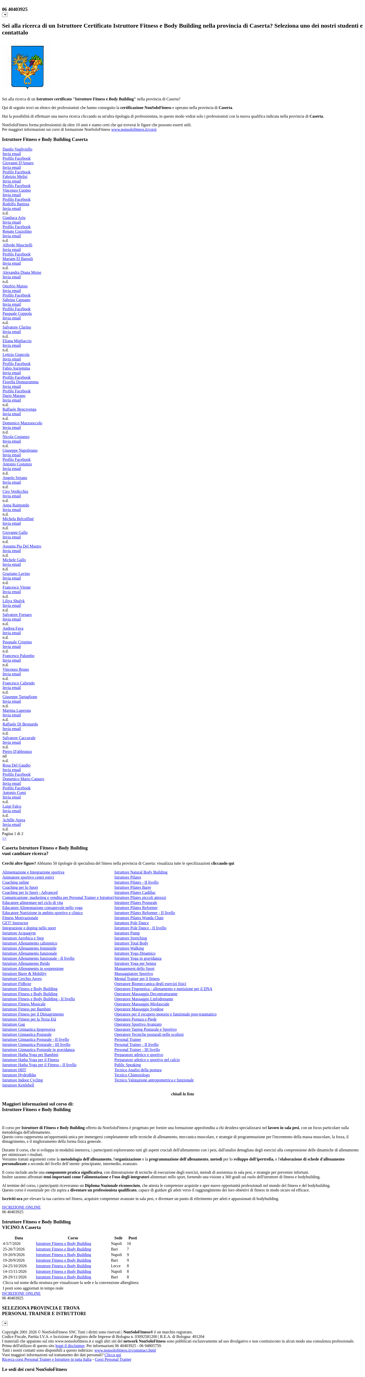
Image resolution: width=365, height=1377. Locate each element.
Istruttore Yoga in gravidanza (137, 958)
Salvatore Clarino (17, 327)
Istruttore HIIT (14, 1070)
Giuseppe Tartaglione (20, 697)
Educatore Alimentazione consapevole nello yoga (42, 907)
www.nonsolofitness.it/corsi (134, 129)
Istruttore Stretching (130, 938)
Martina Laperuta (17, 710)
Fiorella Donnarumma (21, 382)
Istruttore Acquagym (19, 933)
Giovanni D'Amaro (18, 163)
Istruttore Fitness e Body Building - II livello (38, 999)
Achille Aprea (14, 820)
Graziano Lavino (16, 573)
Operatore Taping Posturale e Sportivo (145, 1029)
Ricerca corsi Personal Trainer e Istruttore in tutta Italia (47, 1359)
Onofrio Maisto (15, 286)
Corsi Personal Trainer (113, 1359)
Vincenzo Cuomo (17, 190)
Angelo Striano (15, 478)
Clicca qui (112, 1355)
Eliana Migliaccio (17, 341)
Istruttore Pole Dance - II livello (140, 928)
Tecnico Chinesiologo (132, 1075)
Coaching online (15, 882)
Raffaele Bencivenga (19, 409)
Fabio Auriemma (16, 368)
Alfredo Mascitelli (17, 245)
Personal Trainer (127, 1039)
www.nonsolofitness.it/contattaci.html (125, 1350)
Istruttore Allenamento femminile (29, 948)
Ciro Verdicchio (15, 491)
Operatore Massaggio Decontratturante (145, 994)
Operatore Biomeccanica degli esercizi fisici (150, 984)
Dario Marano (14, 395)
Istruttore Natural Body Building (140, 872)
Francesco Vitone (17, 587)
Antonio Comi (14, 792)
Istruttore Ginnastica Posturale (27, 1034)
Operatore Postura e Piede (135, 1019)
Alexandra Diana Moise (22, 272)
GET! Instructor (15, 923)
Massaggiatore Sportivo (133, 973)
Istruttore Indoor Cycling (22, 1080)
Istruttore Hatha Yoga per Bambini (30, 1055)
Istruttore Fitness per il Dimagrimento (33, 1014)
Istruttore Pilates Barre (132, 887)
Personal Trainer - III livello (137, 1049)
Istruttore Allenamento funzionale (29, 953)
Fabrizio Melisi (15, 176)
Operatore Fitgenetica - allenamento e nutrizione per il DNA (163, 989)
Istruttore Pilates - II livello (136, 882)
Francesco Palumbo (18, 656)
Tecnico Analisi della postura (137, 1070)
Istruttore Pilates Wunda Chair (138, 918)
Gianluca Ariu (14, 217)
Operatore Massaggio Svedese (138, 1009)
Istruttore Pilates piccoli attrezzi (140, 897)
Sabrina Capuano (16, 300)
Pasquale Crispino (17, 642)
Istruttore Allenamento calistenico (29, 943)
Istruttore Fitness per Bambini (26, 1009)
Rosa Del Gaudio (16, 765)
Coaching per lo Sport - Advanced (30, 892)
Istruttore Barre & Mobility (24, 973)
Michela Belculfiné (18, 519)
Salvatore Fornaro (17, 614)
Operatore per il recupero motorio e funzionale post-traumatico (165, 1014)
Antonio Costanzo (17, 464)
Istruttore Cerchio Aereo (22, 978)
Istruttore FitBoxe (16, 984)
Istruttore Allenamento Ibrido (26, 963)
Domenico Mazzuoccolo (22, 423)
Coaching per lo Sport (20, 887)
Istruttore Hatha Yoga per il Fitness (30, 1060)
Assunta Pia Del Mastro (22, 546)
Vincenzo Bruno (16, 669)
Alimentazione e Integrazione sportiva (33, 872)
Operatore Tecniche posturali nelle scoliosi (149, 1034)
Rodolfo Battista (16, 204)
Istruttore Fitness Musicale (24, 1004)
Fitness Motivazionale (20, 918)
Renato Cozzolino (17, 231)
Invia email (12, 154)
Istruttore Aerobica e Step (23, 938)
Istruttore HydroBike (19, 1075)
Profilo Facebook (17, 158)
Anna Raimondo (16, 505)
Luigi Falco (12, 806)
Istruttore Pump (127, 933)
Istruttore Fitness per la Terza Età (29, 1019)
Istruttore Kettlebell (18, 1085)
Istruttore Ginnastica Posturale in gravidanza (38, 1049)
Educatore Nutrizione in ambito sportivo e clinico (42, 913)
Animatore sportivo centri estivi (28, 877)
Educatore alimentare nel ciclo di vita (32, 902)
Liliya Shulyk (14, 601)
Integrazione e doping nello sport (29, 928)
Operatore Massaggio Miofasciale (141, 1004)
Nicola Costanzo (16, 436)
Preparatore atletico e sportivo (138, 1055)
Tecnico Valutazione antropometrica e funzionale (154, 1080)
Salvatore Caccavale (19, 738)
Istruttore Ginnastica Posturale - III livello (36, 1044)
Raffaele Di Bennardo (20, 724)
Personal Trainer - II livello (136, 1044)
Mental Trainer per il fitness (137, 978)
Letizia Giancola (16, 354)
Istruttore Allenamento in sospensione (33, 968)
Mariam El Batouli (18, 259)
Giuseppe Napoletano (20, 450)
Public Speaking (127, 1065)
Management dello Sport (134, 968)
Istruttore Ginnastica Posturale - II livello (35, 1039)
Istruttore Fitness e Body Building (30, 989)
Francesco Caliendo (19, 683)
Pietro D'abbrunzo (17, 751)
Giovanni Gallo (15, 532)
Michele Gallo (14, 560)
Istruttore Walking (129, 948)
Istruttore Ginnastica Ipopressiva (28, 1029)
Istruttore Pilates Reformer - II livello (144, 913)
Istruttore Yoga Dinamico (134, 953)
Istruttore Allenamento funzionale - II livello (38, 958)
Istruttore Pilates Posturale (135, 902)
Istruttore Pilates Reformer (136, 907)
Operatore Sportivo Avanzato (137, 1024)
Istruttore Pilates (127, 877)
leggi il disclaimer (69, 1346)
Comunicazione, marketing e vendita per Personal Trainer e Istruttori (58, 897)
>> (4, 838)
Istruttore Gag (13, 1024)
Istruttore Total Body (131, 943)
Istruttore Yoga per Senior (135, 963)
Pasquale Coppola (17, 313)
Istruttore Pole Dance (131, 923)
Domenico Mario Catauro (23, 779)
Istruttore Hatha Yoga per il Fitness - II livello (39, 1065)
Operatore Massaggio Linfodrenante (143, 999)
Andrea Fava (13, 628)
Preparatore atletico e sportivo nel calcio (147, 1060)
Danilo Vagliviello (17, 149)
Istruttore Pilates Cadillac (135, 892)
